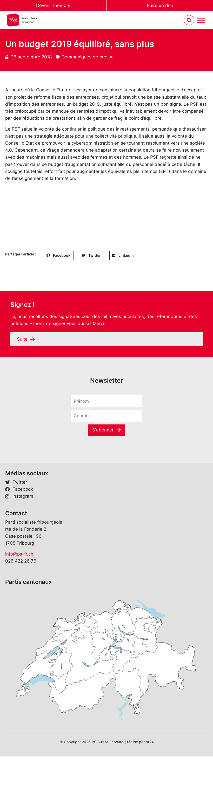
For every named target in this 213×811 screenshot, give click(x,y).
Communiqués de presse (88, 56)
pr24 (150, 742)
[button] (59, 255)
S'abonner (103, 429)
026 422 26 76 (20, 561)
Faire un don (160, 5)
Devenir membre (53, 5)
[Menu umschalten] (201, 20)
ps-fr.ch (25, 554)
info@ (11, 554)
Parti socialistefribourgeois (29, 20)
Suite (22, 339)
